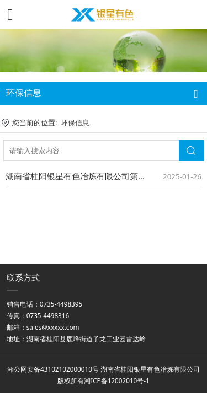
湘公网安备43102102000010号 (53, 368)
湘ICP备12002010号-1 (117, 380)
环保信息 (75, 122)
